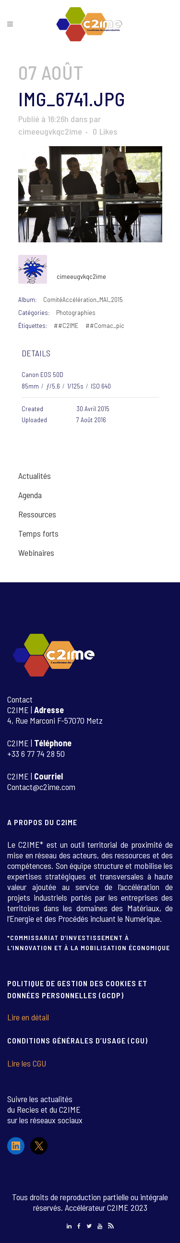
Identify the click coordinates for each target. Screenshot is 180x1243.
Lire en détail (28, 1017)
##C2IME (66, 325)
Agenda (30, 495)
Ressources (37, 514)
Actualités (34, 475)
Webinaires (36, 552)
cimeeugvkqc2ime (50, 131)
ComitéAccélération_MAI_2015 (83, 299)
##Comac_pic (104, 325)
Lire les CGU (26, 1063)
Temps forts (38, 533)
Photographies (76, 312)
